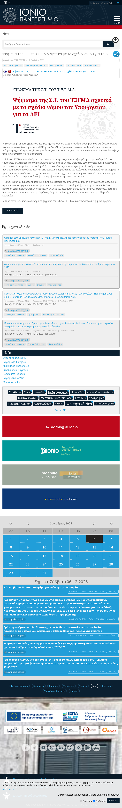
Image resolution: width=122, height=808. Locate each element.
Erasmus (81, 398)
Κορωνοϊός (40, 392)
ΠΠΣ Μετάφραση (91, 65)
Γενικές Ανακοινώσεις (15, 255)
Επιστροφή (12, 210)
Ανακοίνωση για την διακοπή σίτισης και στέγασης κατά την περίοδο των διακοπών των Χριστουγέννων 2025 (59, 265)
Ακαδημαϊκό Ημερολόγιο (16, 365)
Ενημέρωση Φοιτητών (14, 361)
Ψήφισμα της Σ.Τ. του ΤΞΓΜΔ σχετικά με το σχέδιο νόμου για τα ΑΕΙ (49, 71)
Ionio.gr (74, 691)
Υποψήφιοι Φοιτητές (54, 691)
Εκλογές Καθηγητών (105, 403)
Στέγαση (41, 285)
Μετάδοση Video (12, 382)
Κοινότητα (38, 685)
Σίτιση (31, 285)
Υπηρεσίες (68, 685)
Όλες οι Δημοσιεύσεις (14, 357)
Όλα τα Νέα (61, 410)
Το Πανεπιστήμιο (19, 685)
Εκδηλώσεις (58, 392)
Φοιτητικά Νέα (56, 65)
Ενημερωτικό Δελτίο (13, 377)
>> (111, 523)
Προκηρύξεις (33, 314)
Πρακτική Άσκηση (20, 403)
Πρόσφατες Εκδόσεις (14, 373)
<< (11, 523)
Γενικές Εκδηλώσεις (36, 344)
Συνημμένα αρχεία (18, 250)
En (118, 2)
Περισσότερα (8, 789)
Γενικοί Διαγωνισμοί (28, 397)
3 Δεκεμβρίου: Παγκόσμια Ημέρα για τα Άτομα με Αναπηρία (40, 587)
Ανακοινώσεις (43, 403)
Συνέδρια (15, 392)
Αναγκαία (87, 801)
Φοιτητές (106, 685)
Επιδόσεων (101, 801)
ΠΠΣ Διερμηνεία (74, 65)
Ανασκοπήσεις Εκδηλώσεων (100, 392)
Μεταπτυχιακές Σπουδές (36, 65)
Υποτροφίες (97, 398)
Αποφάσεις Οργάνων (13, 65)
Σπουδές (53, 685)
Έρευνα (83, 685)
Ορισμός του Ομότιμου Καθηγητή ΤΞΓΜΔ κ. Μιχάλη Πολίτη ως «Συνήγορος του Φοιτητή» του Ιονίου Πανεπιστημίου (58, 239)
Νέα (8, 352)
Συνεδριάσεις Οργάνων (15, 369)
